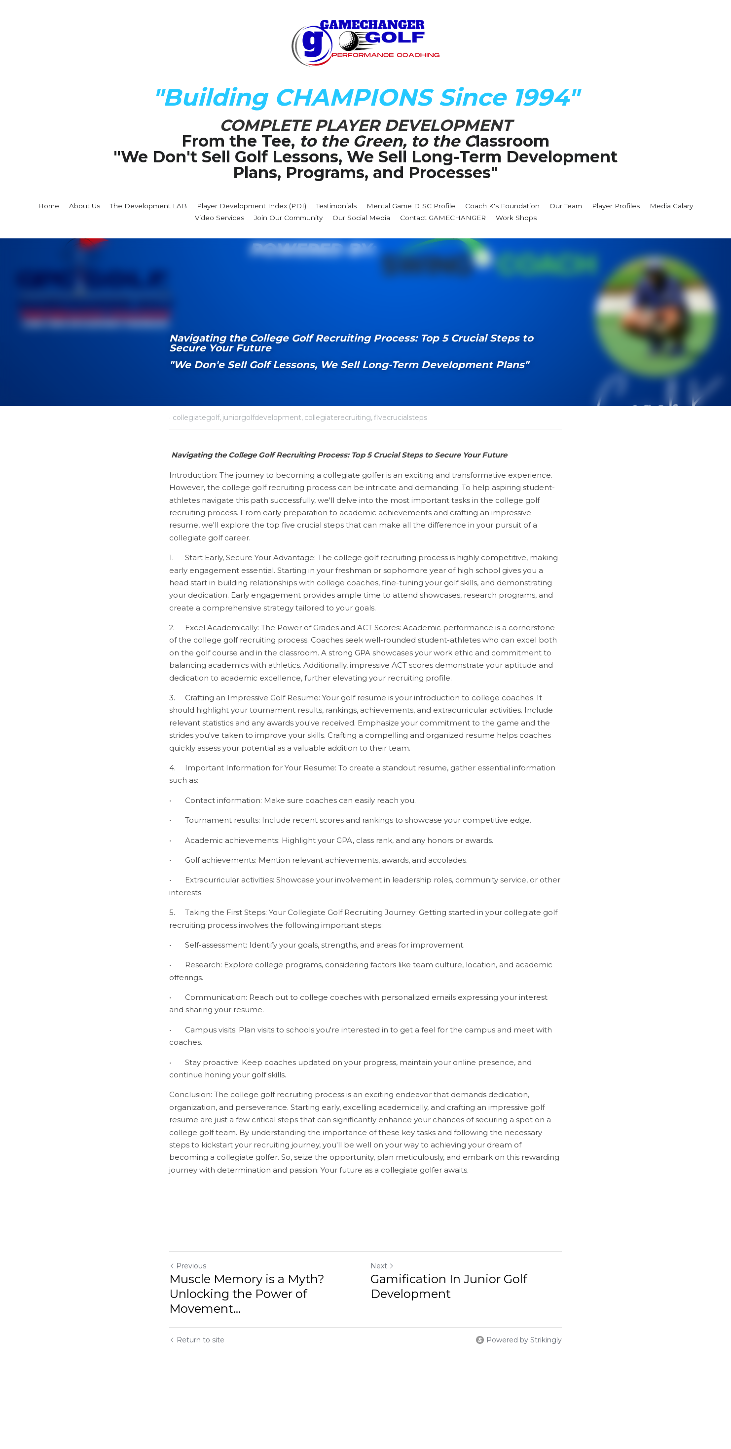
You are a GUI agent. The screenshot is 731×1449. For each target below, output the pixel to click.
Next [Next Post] (382, 1265)
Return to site (196, 1339)
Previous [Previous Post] (187, 1265)
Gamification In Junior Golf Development (448, 1286)
